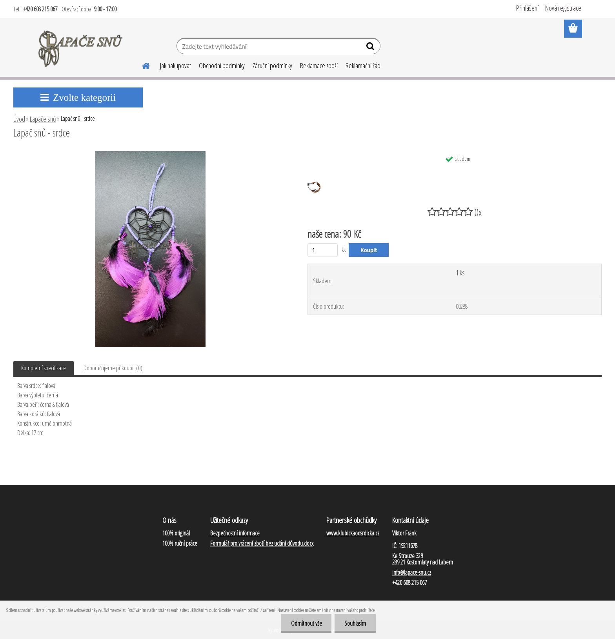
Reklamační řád (363, 65)
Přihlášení (527, 8)
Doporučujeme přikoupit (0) (113, 368)
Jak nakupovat (175, 65)
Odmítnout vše (306, 623)
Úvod (19, 119)
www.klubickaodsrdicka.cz (352, 533)
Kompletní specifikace (43, 368)
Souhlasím (355, 623)
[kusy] (323, 250)
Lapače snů (43, 119)
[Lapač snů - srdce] (150, 154)
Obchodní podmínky (222, 65)
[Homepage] (141, 65)
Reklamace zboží (319, 65)
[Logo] (81, 47)
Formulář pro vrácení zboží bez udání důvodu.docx (261, 543)
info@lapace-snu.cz (411, 572)
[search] (371, 48)
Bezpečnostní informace (235, 533)
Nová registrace (563, 8)
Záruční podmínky (272, 65)
